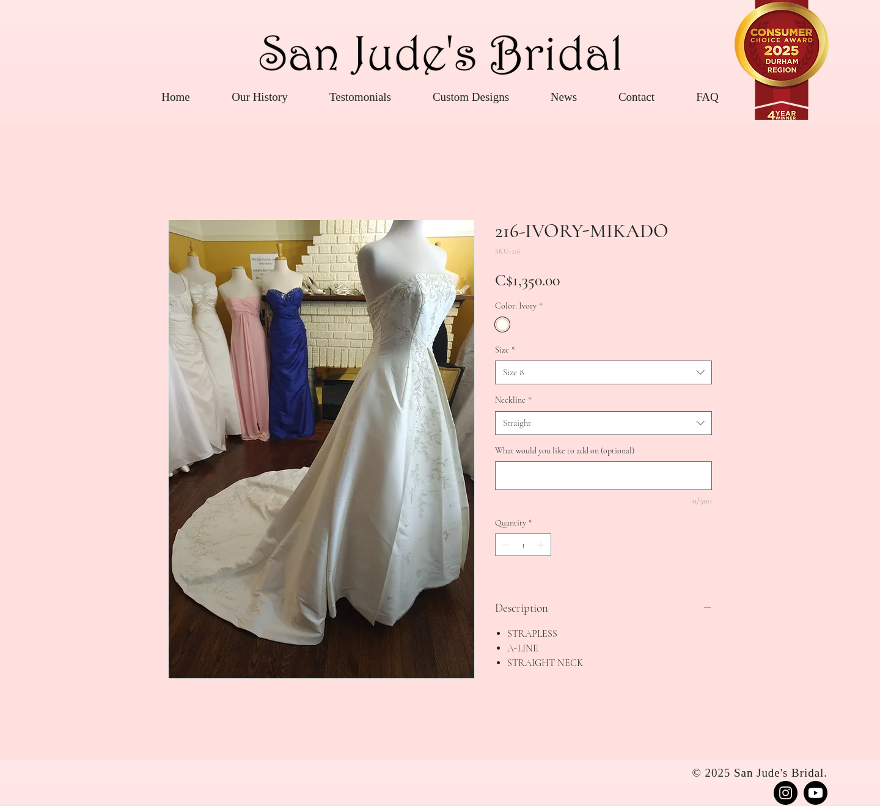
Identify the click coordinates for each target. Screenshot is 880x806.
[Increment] (541, 544)
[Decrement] (504, 544)
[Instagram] (786, 793)
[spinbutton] (523, 544)
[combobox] (603, 372)
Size (505, 350)
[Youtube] (815, 793)
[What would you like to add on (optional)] (603, 476)
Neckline (513, 400)
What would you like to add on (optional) (564, 450)
